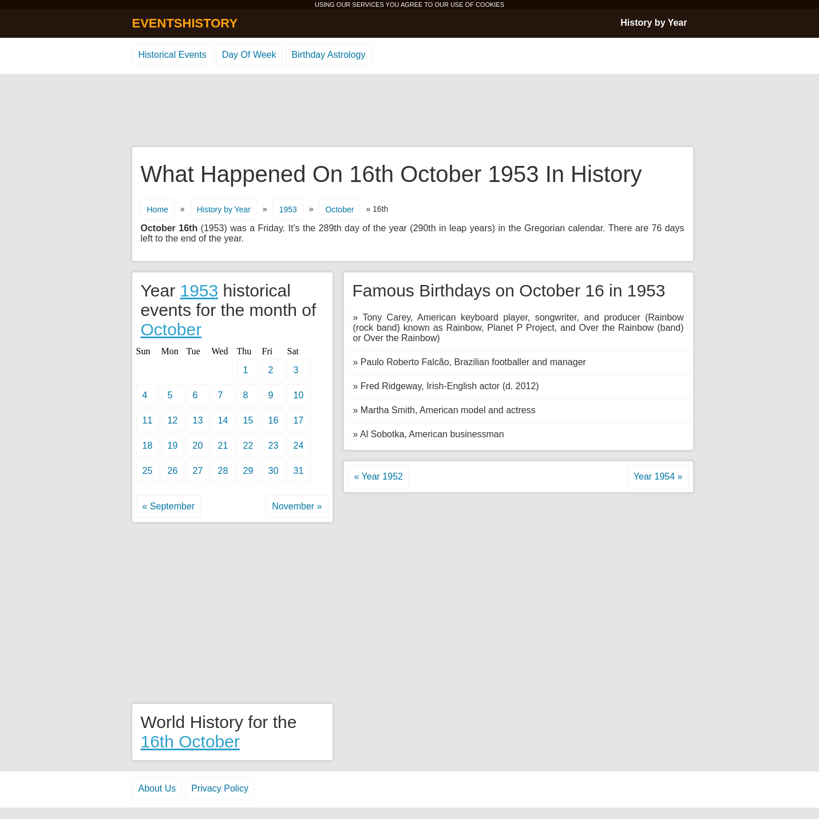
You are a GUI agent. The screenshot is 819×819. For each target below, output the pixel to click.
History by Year (653, 22)
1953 (288, 209)
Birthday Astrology (329, 55)
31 (299, 471)
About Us (157, 788)
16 (273, 420)
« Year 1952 (378, 476)
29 (248, 471)
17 (299, 420)
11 (148, 420)
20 (198, 445)
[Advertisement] (409, 111)
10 (299, 395)
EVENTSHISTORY (185, 23)
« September (169, 506)
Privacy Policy (219, 788)
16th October (190, 741)
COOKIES (490, 4)
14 (223, 420)
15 (248, 420)
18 (148, 445)
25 (148, 471)
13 (198, 420)
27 (198, 471)
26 (173, 471)
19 (173, 445)
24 (299, 445)
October (340, 209)
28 (223, 471)
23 (273, 445)
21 (223, 445)
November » (297, 506)
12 (173, 420)
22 (248, 445)
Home (157, 209)
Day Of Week (249, 55)
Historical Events (173, 55)
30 (273, 471)
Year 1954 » (658, 476)
